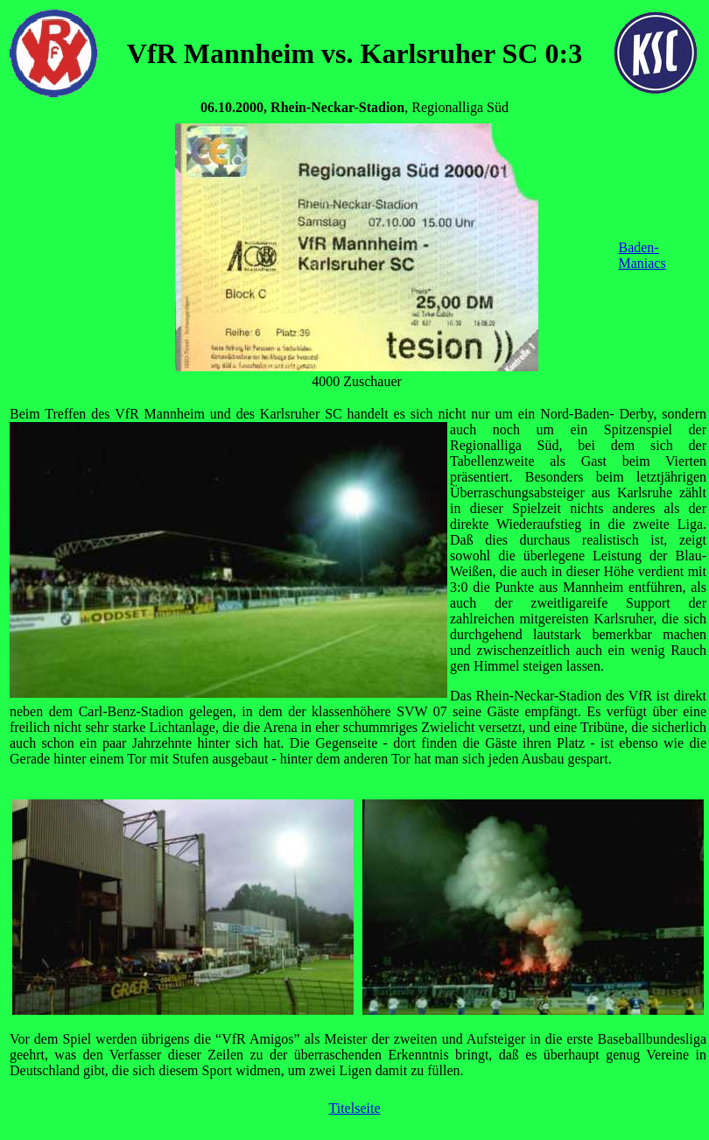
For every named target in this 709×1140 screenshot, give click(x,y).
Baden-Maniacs (641, 255)
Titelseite (355, 1108)
